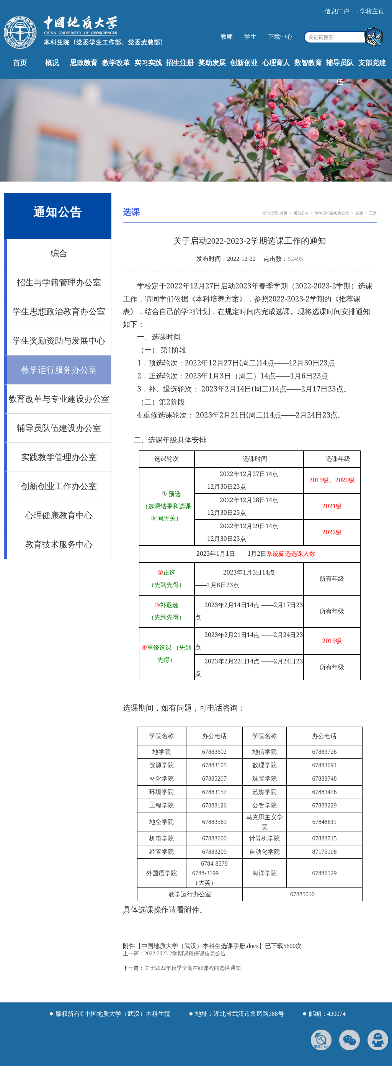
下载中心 (280, 36)
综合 (59, 253)
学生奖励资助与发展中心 (59, 341)
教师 (226, 36)
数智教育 (308, 63)
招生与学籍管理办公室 (59, 282)
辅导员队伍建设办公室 (59, 428)
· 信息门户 (335, 11)
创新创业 (244, 63)
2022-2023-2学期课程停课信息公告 (184, 953)
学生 (250, 36)
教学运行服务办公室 (59, 370)
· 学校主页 (370, 11)
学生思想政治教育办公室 (59, 311)
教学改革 (116, 63)
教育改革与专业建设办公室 (58, 399)
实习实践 (148, 63)
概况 (52, 63)
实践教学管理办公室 (59, 457)
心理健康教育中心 (59, 515)
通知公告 (301, 213)
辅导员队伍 (340, 72)
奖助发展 (212, 63)
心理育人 (276, 63)
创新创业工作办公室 (59, 486)
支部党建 (372, 63)
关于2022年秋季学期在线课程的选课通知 (192, 968)
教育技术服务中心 (59, 544)
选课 (359, 213)
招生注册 (180, 63)
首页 (20, 63)
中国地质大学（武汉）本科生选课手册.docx (200, 946)
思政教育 (84, 63)
